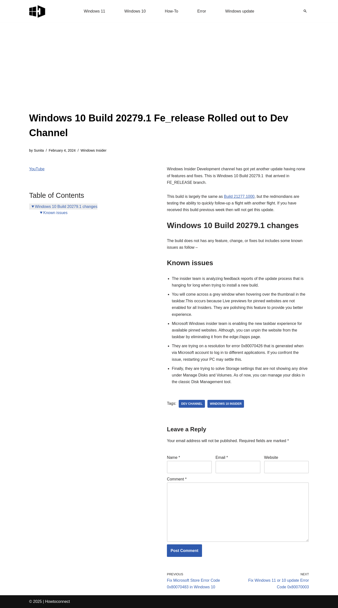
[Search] (305, 11)
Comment (177, 479)
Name (173, 457)
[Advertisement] (169, 73)
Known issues (55, 213)
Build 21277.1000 (239, 196)
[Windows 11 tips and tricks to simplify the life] (37, 11)
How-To (171, 11)
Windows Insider (94, 150)
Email (222, 457)
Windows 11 (94, 11)
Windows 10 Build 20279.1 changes (66, 206)
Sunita (39, 150)
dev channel (192, 403)
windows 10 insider (226, 403)
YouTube (37, 169)
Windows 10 (135, 11)
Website (271, 457)
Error (201, 11)
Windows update (239, 11)
